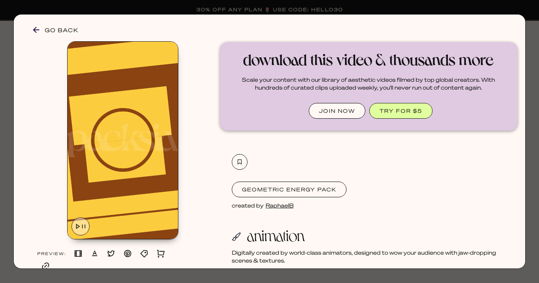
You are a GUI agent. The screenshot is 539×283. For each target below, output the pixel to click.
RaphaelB (279, 205)
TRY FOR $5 (401, 110)
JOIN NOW (337, 110)
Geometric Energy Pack (289, 189)
